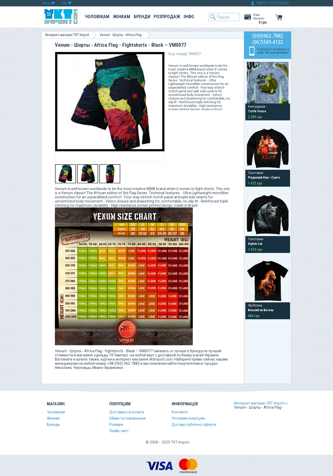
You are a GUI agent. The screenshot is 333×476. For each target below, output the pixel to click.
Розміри (116, 424)
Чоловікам (97, 16)
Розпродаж (167, 16)
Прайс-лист (119, 431)
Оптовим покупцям (188, 418)
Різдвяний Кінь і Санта (264, 177)
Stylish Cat (255, 244)
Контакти (180, 412)
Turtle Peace (257, 111)
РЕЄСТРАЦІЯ (279, 3)
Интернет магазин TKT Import (67, 35)
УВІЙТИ (261, 3)
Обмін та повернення (127, 418)
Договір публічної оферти (194, 424)
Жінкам (121, 16)
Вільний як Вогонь (261, 310)
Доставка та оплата (126, 412)
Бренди (142, 16)
